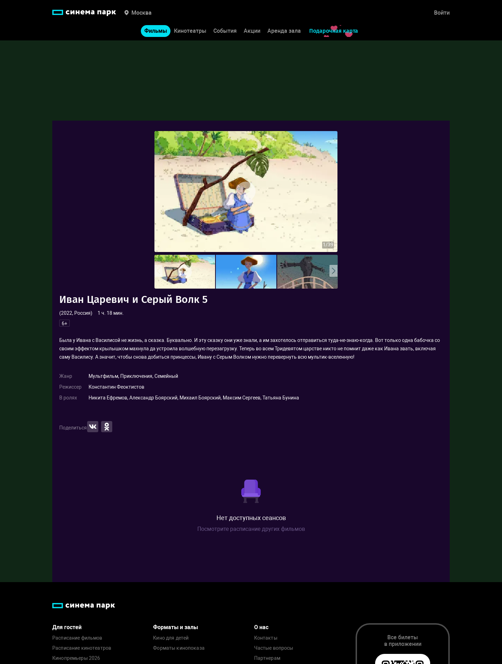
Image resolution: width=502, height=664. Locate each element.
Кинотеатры (190, 31)
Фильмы (155, 31)
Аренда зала (284, 31)
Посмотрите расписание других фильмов (251, 529)
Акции (252, 31)
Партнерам (267, 658)
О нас (261, 627)
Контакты (265, 638)
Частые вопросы (274, 648)
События (225, 31)
